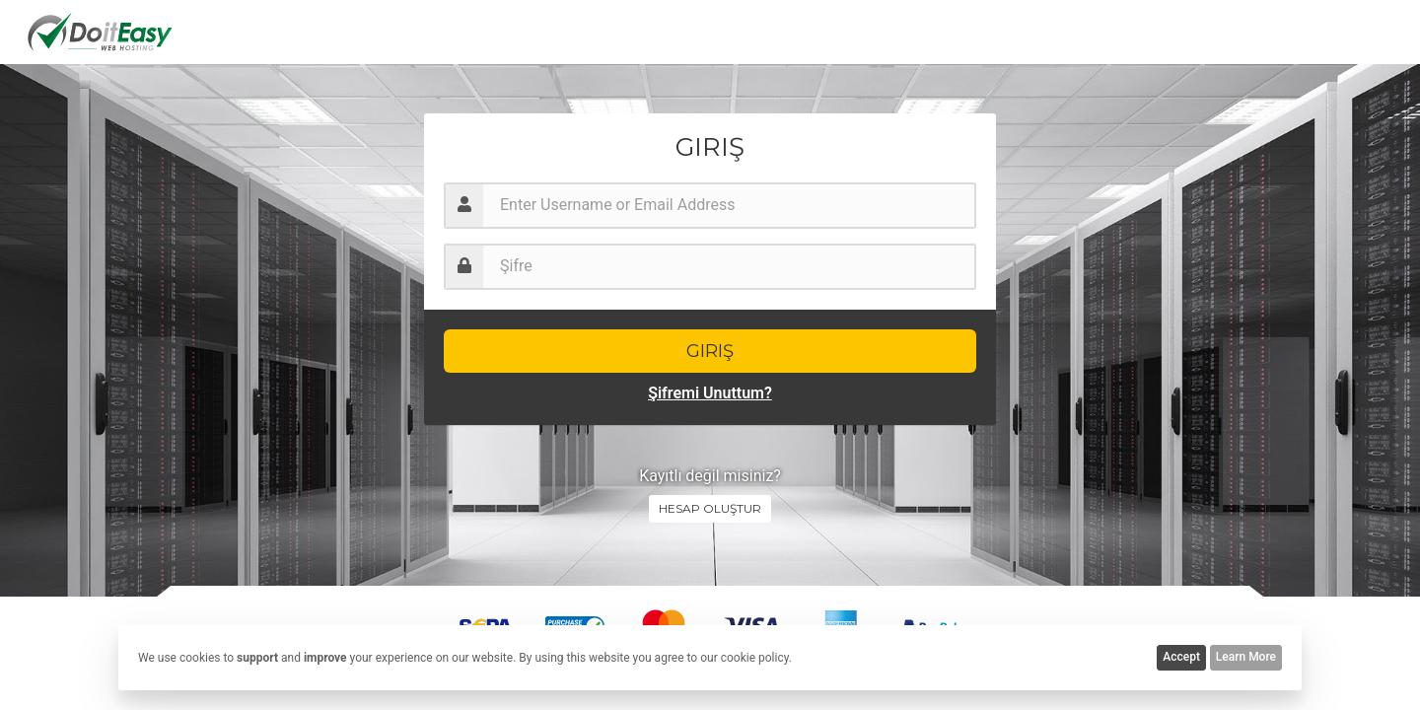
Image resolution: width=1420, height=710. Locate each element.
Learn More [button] (1246, 657)
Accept (1181, 657)
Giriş (710, 351)
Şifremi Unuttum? (710, 393)
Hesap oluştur (710, 508)
